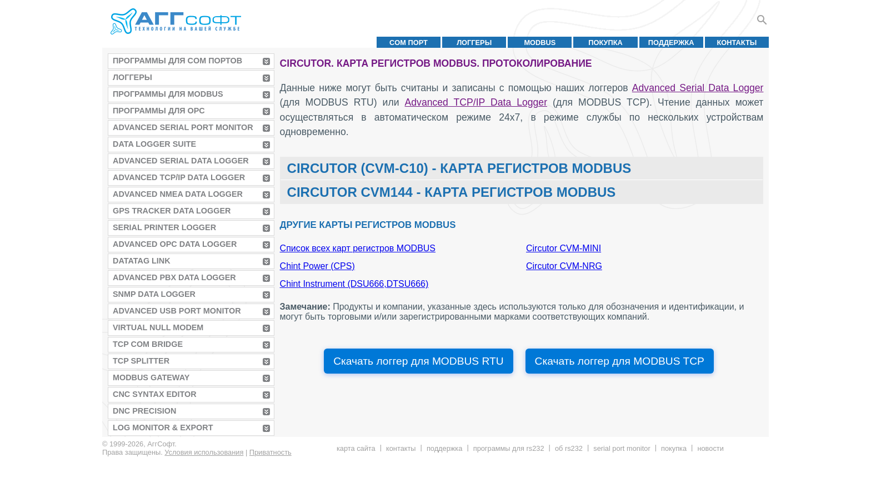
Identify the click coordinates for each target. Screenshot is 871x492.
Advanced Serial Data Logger (181, 160)
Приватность (270, 452)
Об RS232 (569, 448)
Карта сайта (356, 448)
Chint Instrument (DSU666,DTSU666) (354, 284)
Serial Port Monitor (621, 448)
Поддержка (671, 42)
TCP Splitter (141, 360)
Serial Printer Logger (164, 227)
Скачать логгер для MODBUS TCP (619, 361)
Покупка (605, 42)
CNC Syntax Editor (155, 394)
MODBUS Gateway (151, 377)
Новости (710, 448)
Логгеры (474, 42)
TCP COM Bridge (148, 344)
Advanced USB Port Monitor (177, 310)
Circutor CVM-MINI (563, 248)
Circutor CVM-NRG (564, 266)
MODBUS (539, 42)
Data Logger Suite (154, 144)
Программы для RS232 (508, 448)
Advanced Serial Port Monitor (183, 127)
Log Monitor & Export (163, 427)
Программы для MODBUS (168, 94)
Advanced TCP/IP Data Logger (179, 177)
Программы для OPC (159, 110)
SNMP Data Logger (154, 294)
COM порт (408, 42)
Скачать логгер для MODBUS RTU (418, 361)
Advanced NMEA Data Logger (178, 194)
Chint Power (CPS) (317, 266)
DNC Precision (144, 410)
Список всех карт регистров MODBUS (358, 248)
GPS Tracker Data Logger (172, 210)
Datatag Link (142, 260)
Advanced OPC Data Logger (175, 244)
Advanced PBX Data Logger (174, 277)
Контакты (737, 42)
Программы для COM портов (177, 60)
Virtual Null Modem (158, 327)
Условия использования (203, 452)
